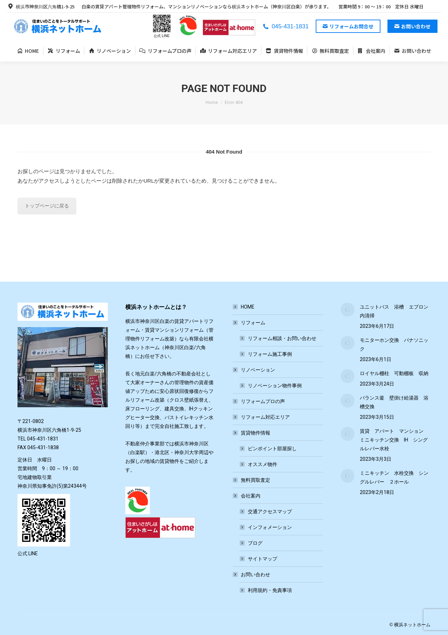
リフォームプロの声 (263, 401)
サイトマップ (262, 559)
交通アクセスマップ (270, 511)
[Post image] (348, 310)
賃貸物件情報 (252, 433)
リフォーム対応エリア (265, 417)
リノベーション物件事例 (275, 385)
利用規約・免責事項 (270, 590)
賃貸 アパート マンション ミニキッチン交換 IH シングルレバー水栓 (394, 439)
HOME (247, 307)
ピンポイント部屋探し (272, 448)
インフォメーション (270, 527)
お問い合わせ (252, 574)
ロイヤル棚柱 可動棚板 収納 (394, 373)
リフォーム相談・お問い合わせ (282, 338)
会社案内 (247, 496)
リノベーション (254, 370)
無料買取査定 (255, 480)
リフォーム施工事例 (270, 354)
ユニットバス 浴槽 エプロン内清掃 (394, 311)
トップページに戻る (47, 206)
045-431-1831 (285, 26)
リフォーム (249, 322)
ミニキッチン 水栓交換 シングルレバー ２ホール (394, 477)
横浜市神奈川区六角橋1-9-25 (41, 6)
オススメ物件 (262, 464)
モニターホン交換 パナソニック (394, 344)
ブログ (255, 543)
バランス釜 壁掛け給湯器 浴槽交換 (394, 402)
